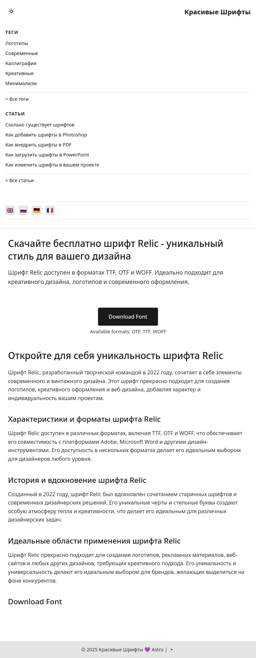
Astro (158, 649)
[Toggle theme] (11, 11)
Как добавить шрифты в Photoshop (46, 134)
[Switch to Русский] (23, 210)
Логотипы (16, 43)
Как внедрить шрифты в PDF (38, 144)
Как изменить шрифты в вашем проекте (52, 164)
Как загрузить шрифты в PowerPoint (47, 154)
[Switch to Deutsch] (36, 210)
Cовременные (21, 53)
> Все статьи (19, 180)
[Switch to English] (10, 210)
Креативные (19, 73)
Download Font (128, 316)
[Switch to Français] (50, 210)
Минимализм (21, 83)
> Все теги (17, 99)
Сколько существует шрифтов (39, 124)
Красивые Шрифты (217, 11)
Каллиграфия (21, 63)
